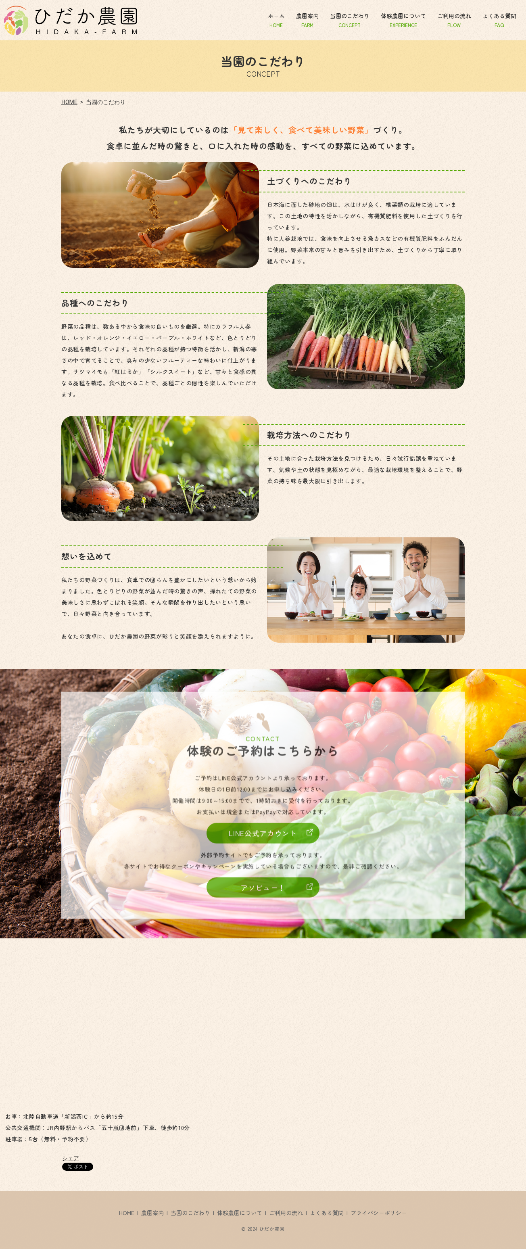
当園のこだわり (349, 20)
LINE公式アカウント (263, 837)
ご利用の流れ (454, 20)
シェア (70, 1158)
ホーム (276, 20)
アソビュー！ (263, 891)
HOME (69, 102)
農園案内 (307, 20)
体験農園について (403, 20)
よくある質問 (499, 20)
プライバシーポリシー (379, 1213)
